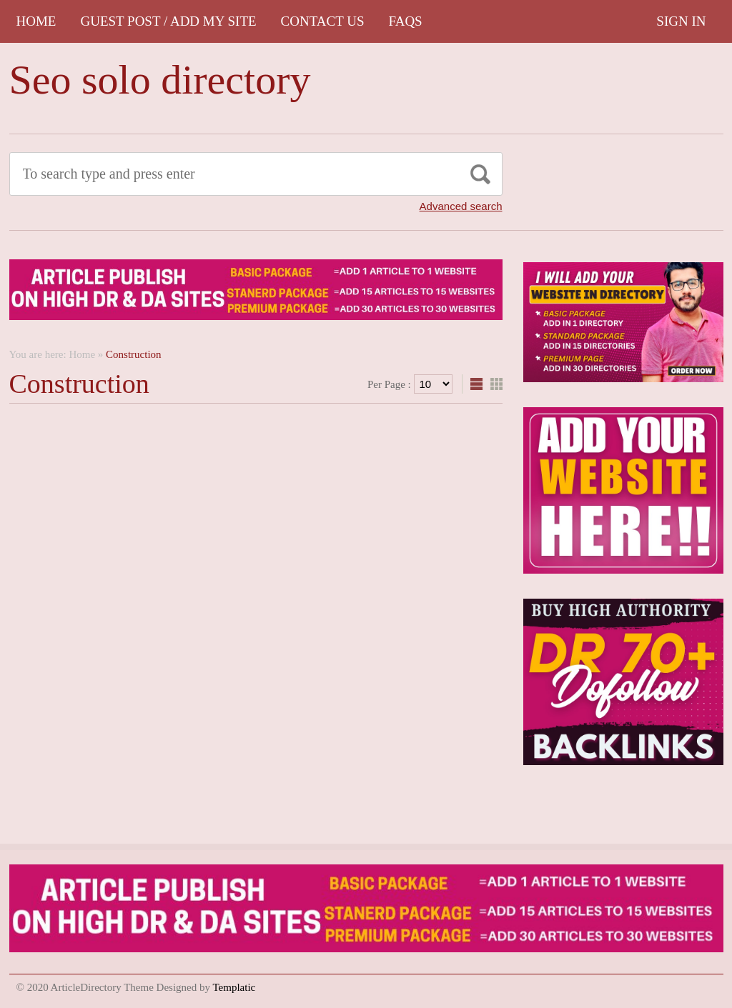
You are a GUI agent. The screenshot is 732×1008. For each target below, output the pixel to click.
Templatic (233, 987)
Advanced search (461, 206)
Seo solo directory (160, 79)
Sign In (681, 21)
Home (36, 21)
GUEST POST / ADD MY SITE (168, 21)
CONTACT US (323, 21)
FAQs (405, 21)
